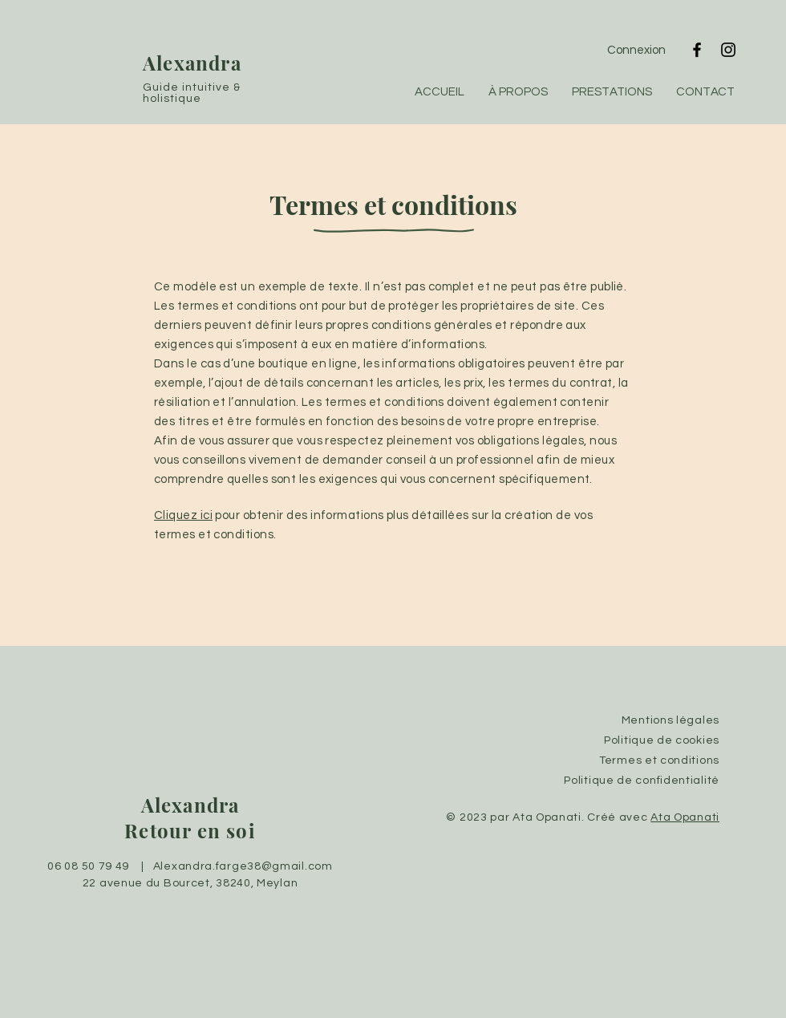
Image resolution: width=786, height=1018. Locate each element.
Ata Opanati (684, 817)
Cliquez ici (183, 515)
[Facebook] (697, 49)
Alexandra (195, 62)
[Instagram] (728, 49)
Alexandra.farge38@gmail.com (243, 866)
